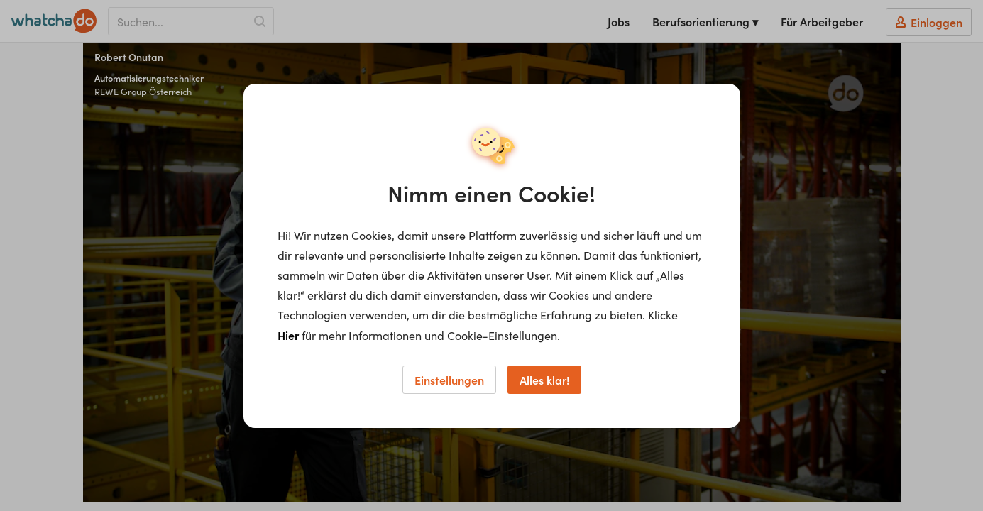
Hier (288, 335)
